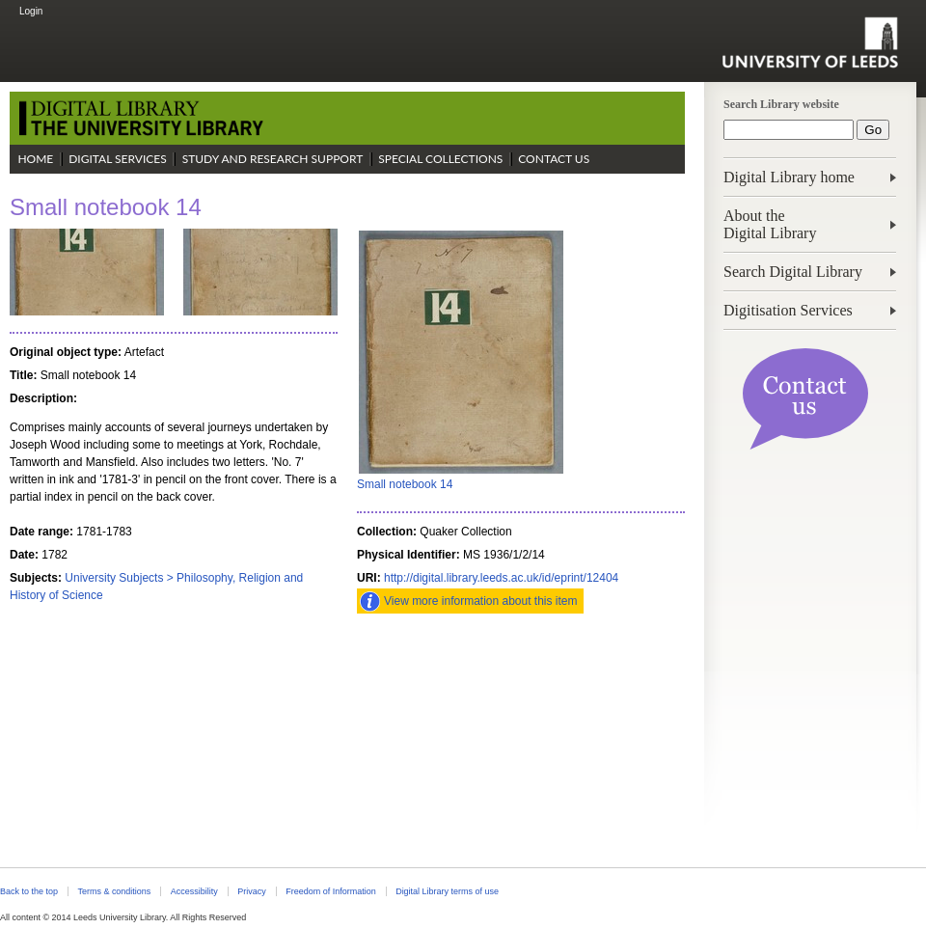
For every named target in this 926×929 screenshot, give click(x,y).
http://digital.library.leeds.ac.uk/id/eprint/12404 (501, 578)
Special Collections (440, 158)
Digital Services (117, 158)
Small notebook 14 (404, 484)
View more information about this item (481, 601)
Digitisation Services (788, 310)
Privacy (251, 891)
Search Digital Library (792, 271)
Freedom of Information (330, 891)
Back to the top (29, 891)
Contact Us (553, 158)
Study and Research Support (273, 158)
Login (30, 11)
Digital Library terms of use (447, 891)
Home (35, 158)
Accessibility (194, 891)
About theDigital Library (769, 224)
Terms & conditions (113, 891)
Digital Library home (789, 177)
